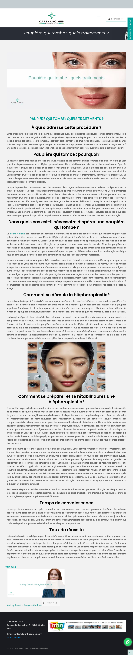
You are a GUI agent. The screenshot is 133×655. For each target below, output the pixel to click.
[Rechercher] (116, 18)
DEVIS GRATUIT (14, 637)
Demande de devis (130, 29)
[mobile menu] (99, 18)
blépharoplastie (17, 233)
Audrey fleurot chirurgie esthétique (24, 605)
